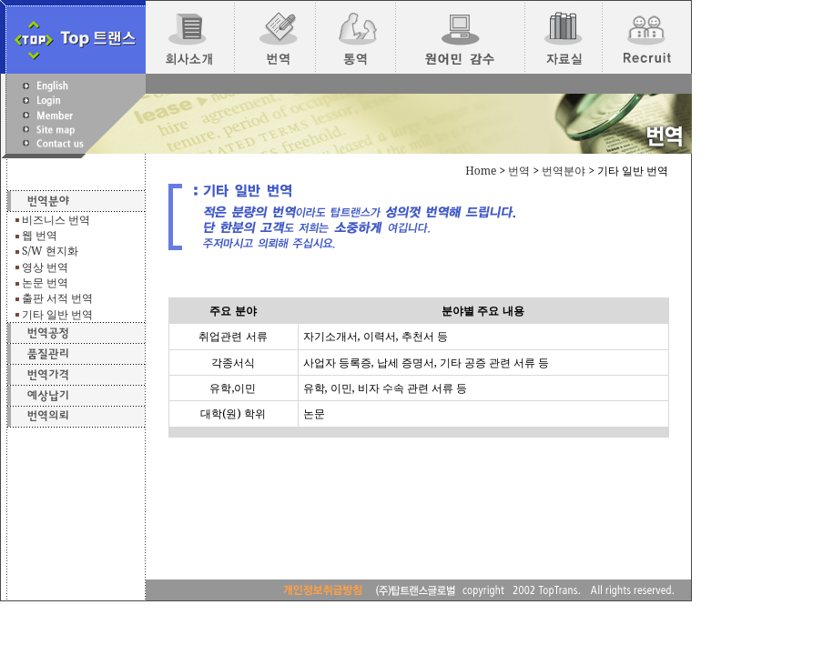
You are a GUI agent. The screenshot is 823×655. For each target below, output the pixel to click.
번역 (519, 170)
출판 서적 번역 (57, 298)
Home (480, 170)
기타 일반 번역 (57, 314)
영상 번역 (45, 267)
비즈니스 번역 (56, 219)
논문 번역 (45, 282)
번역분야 (565, 170)
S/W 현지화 (50, 250)
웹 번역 (39, 235)
